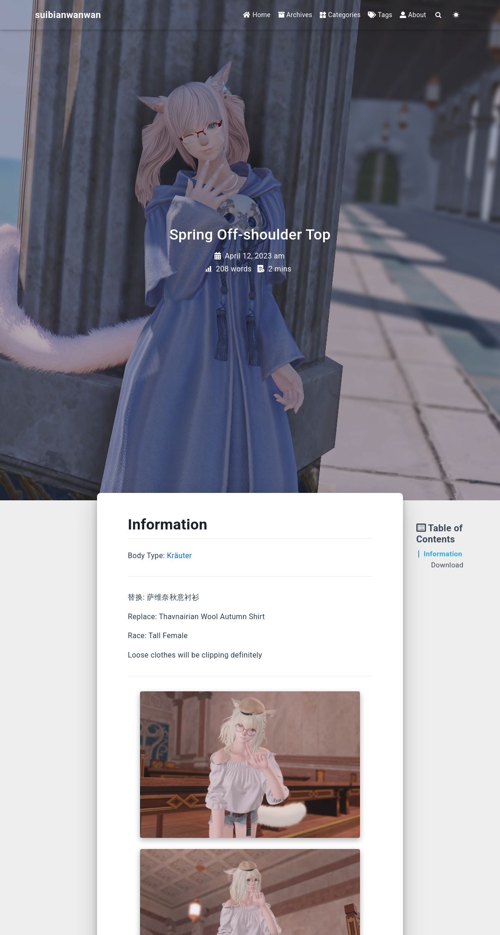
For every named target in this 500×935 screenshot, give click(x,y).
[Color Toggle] (456, 15)
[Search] (438, 15)
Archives (295, 14)
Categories (340, 14)
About (413, 14)
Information (443, 554)
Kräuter (179, 555)
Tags (380, 14)
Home (256, 14)
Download (447, 565)
